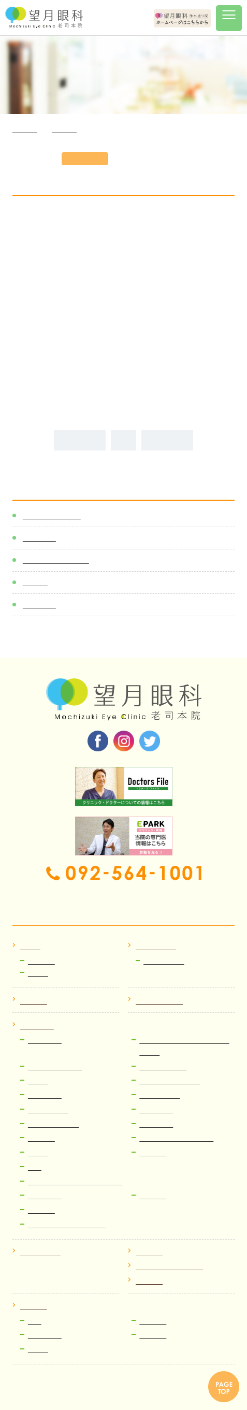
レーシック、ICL (53, 1124)
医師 (34, 1321)
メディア (39, 604)
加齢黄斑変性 (48, 1110)
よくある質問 (40, 1253)
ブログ (35, 582)
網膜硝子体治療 (162, 1067)
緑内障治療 (156, 1110)
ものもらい (45, 1196)
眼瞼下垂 (41, 1138)
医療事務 (152, 1321)
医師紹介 (33, 1001)
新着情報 (39, 537)
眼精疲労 (152, 1196)
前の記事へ (79, 439)
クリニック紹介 (159, 1001)
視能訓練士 (45, 1335)
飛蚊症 (38, 1081)
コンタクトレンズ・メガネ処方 (75, 1182)
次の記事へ (167, 439)
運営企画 (152, 1335)
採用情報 (33, 1307)
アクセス (149, 1253)
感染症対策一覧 (52, 515)
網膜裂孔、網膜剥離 (169, 1081)
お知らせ (41, 961)
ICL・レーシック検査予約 (67, 1225)
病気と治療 (37, 1026)
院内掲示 (149, 1281)
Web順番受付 (163, 961)
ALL (123, 439)
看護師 (38, 1350)
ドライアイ (156, 1124)
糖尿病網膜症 (159, 1095)
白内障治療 (45, 1040)
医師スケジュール (56, 560)
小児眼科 (152, 1153)
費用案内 (41, 1210)
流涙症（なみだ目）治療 (176, 1138)
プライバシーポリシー (169, 1267)
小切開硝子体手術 (55, 1067)
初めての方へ (156, 947)
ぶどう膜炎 (45, 1095)
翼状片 (38, 1153)
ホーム (30, 947)
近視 (34, 1167)
